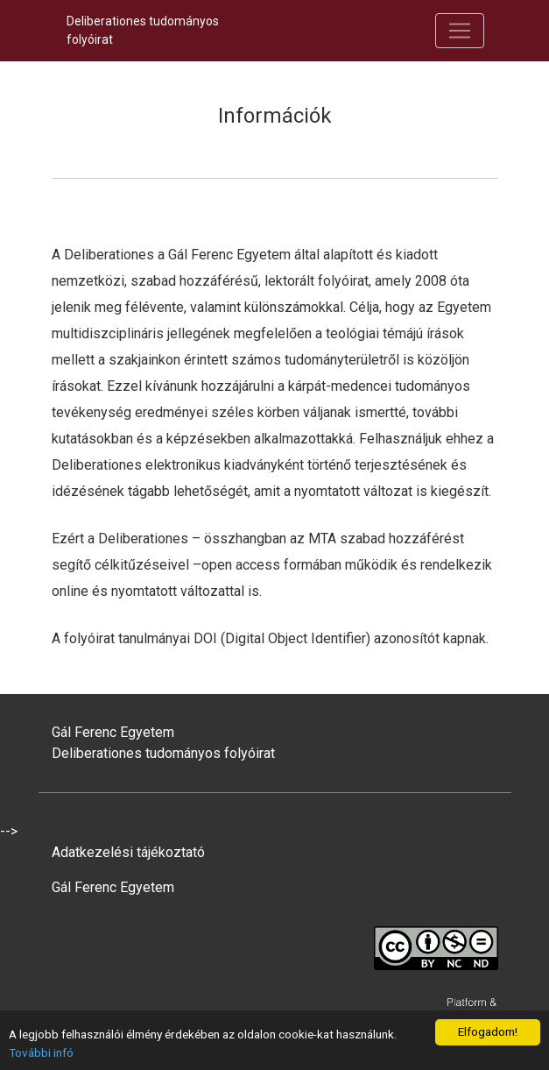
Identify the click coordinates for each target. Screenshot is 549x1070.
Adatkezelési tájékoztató (128, 852)
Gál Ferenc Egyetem (113, 887)
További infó (41, 1052)
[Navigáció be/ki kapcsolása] (459, 30)
